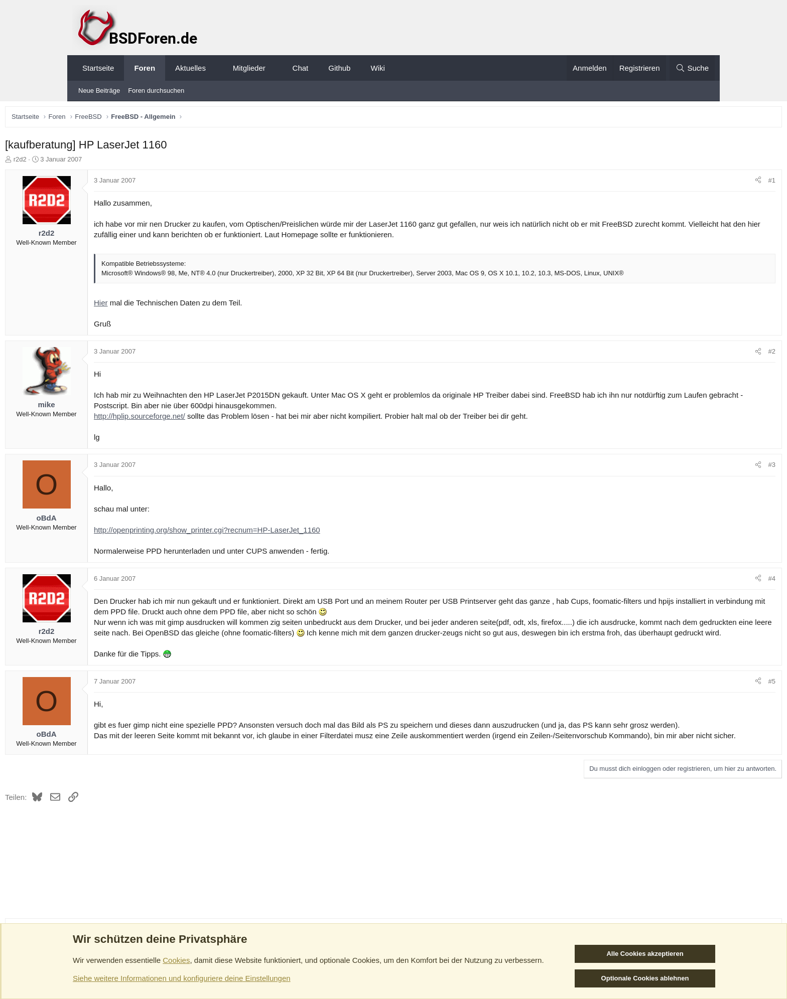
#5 (702, 694)
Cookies (176, 960)
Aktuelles (190, 68)
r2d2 (89, 161)
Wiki (377, 68)
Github (339, 68)
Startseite (98, 68)
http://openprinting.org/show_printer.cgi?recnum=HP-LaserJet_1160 (277, 532)
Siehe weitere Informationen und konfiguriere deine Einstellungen (182, 978)
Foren (144, 68)
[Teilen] (688, 183)
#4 (702, 581)
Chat (301, 68)
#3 (702, 467)
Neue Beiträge (99, 90)
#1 (702, 183)
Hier (171, 305)
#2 (702, 354)
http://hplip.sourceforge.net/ (209, 418)
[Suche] (692, 68)
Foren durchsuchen (156, 90)
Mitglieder (249, 68)
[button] (214, 68)
